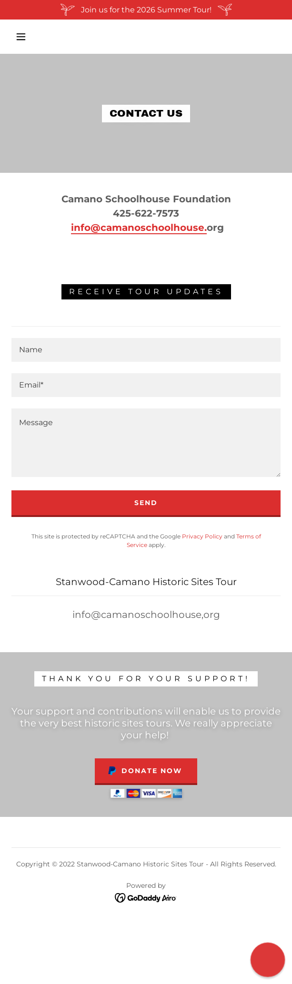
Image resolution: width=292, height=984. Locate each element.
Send (146, 502)
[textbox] (146, 350)
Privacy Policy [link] (202, 536)
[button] (25, 36)
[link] (146, 897)
